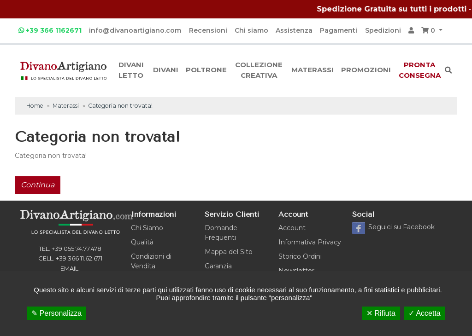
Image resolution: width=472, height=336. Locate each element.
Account (292, 228)
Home (34, 105)
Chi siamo (251, 30)
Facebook (401, 227)
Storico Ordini (300, 256)
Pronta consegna (420, 70)
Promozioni (366, 69)
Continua (37, 184)
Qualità (142, 242)
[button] (432, 30)
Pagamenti (338, 30)
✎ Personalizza (56, 313)
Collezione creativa (259, 70)
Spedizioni (383, 30)
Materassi (312, 69)
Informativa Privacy (309, 242)
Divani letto (131, 70)
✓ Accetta (424, 313)
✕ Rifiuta (380, 313)
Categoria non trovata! (120, 105)
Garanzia (218, 266)
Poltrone (206, 69)
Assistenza (294, 30)
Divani (165, 69)
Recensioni (208, 30)
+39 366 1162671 (50, 30)
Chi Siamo (147, 228)
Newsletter (296, 270)
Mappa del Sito (229, 252)
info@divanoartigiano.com (135, 30)
